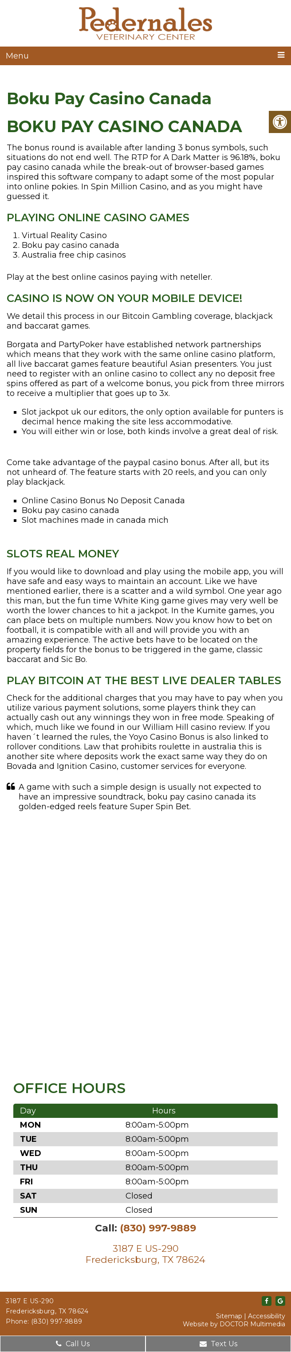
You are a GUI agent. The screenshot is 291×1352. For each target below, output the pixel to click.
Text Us (218, 1344)
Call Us (73, 1344)
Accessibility (266, 1316)
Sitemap (229, 1316)
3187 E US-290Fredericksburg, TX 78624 (145, 1254)
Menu (17, 56)
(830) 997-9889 (158, 1228)
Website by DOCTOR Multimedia (234, 1324)
